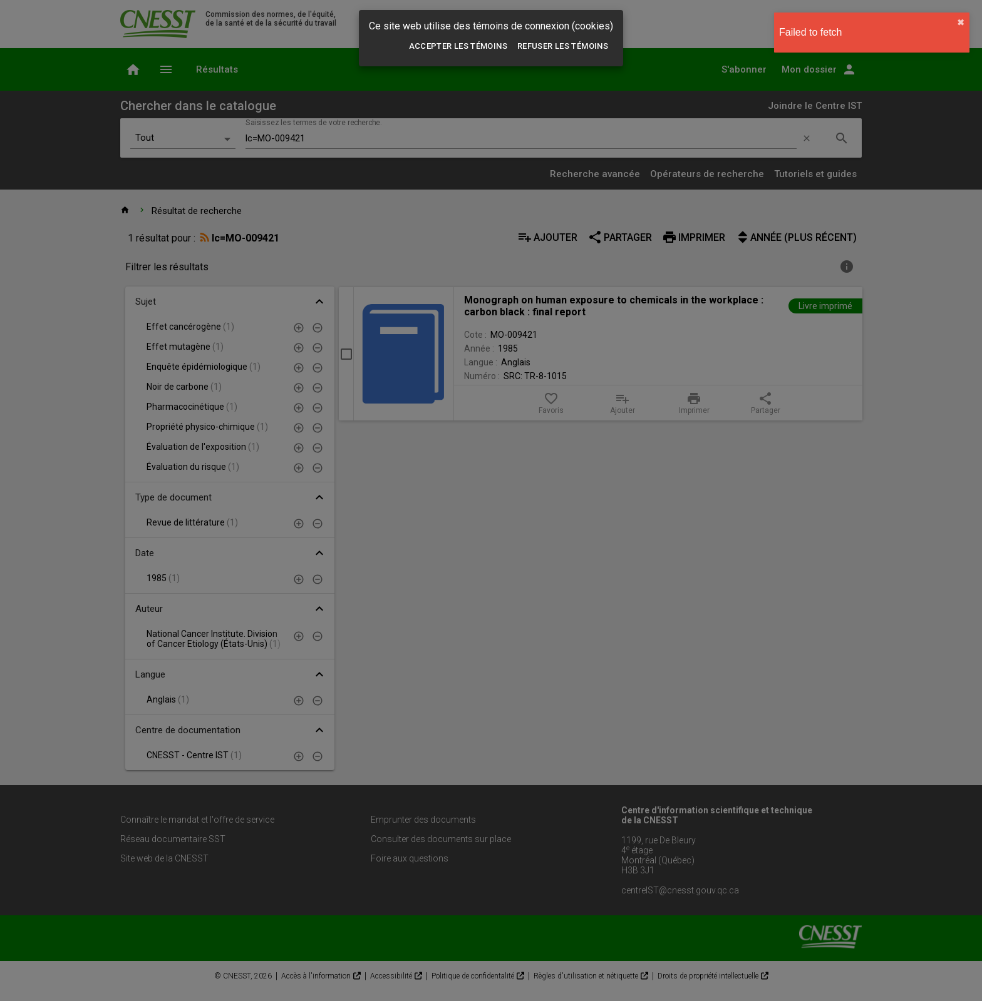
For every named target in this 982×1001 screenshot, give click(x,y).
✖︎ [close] (960, 23)
